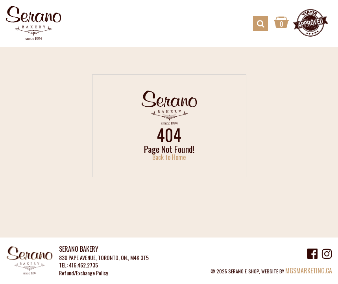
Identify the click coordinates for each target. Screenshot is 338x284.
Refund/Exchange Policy (83, 273)
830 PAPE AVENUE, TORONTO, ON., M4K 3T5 (104, 257)
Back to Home (169, 157)
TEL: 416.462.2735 (78, 265)
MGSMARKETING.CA (308, 270)
